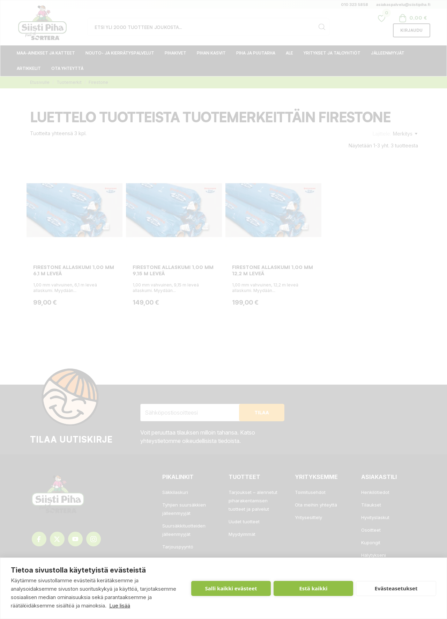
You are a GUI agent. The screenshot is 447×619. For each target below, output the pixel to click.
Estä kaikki (313, 588)
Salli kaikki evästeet (231, 588)
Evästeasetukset (396, 588)
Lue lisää (119, 605)
